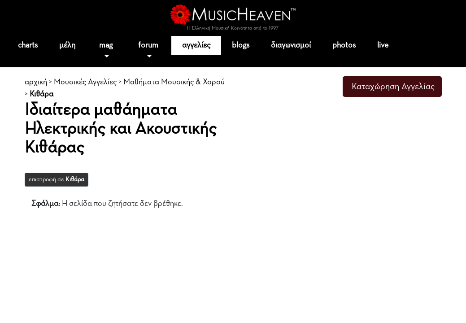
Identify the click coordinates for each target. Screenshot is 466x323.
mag (106, 45)
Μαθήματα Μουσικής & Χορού (174, 82)
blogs (240, 45)
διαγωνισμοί (291, 45)
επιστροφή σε (56, 179)
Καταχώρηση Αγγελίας (393, 86)
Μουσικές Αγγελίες (85, 82)
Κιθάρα (41, 94)
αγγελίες (196, 45)
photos (344, 45)
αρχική (36, 82)
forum (148, 45)
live (382, 45)
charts (28, 45)
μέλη (67, 45)
